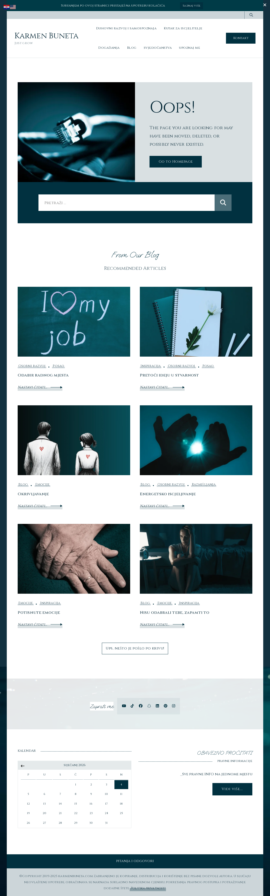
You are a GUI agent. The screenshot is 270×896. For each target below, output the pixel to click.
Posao (58, 366)
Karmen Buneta (46, 36)
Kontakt (241, 38)
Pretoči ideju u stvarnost (170, 375)
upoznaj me (189, 47)
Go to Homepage (175, 161)
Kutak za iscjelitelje (183, 28)
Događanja (109, 47)
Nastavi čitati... (40, 387)
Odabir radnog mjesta (43, 375)
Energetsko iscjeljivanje (168, 493)
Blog (131, 47)
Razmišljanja (204, 484)
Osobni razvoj (31, 366)
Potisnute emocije (39, 612)
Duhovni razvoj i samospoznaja (126, 28)
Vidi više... (232, 788)
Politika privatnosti (147, 888)
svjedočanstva (158, 47)
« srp (22, 765)
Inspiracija (151, 366)
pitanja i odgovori (135, 861)
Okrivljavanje (33, 493)
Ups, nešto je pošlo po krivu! (135, 648)
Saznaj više (192, 5)
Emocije (42, 484)
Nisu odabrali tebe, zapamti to (175, 612)
